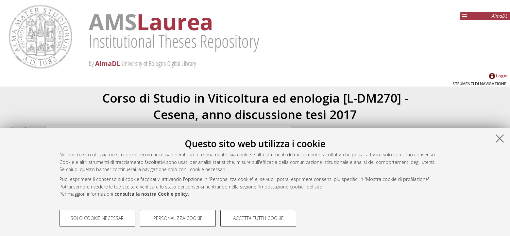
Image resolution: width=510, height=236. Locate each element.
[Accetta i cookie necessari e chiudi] (500, 138)
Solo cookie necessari (98, 218)
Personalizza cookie (178, 218)
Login (498, 76)
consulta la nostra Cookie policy (151, 194)
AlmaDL (500, 16)
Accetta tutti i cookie (258, 218)
